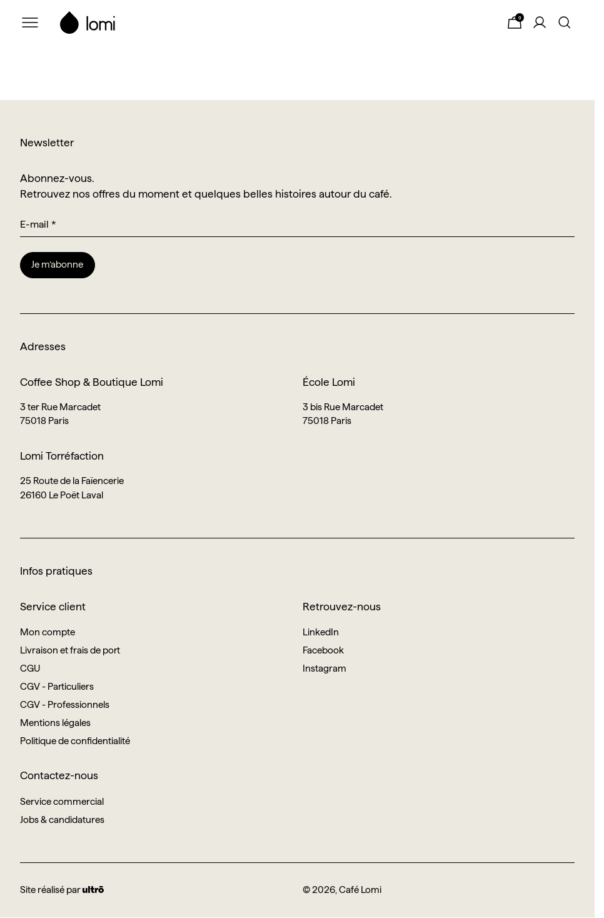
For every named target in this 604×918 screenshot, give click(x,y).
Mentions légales (55, 722)
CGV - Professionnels (64, 704)
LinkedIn (321, 632)
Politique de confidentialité (75, 740)
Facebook (323, 650)
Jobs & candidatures (62, 819)
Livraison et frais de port (70, 650)
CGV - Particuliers (57, 686)
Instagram (324, 668)
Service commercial (62, 801)
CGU (30, 668)
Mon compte (47, 632)
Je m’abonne (57, 264)
